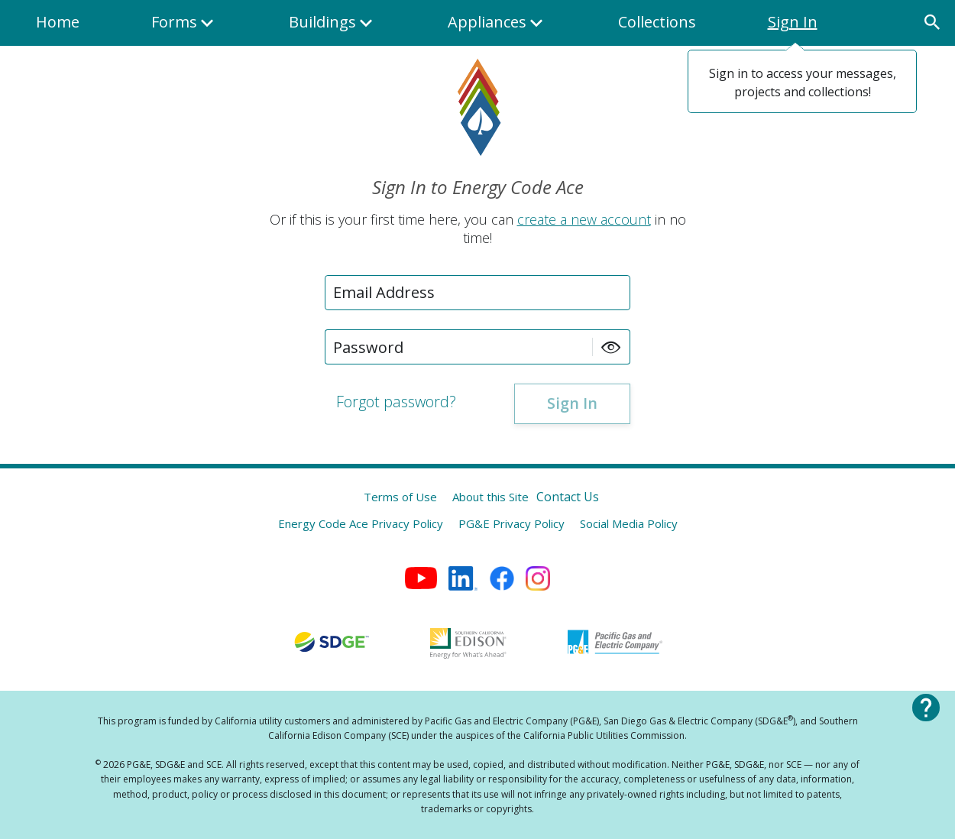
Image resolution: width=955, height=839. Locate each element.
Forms (184, 28)
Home (57, 21)
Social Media (629, 523)
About (490, 496)
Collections (657, 21)
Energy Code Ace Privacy (360, 523)
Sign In (792, 21)
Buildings (332, 28)
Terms (400, 496)
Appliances (497, 28)
